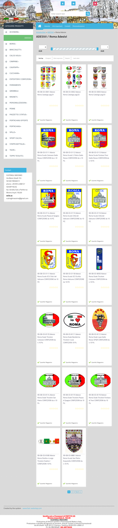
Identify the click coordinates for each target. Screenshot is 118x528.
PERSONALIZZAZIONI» (18, 102)
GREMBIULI (14, 91)
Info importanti (57, 26)
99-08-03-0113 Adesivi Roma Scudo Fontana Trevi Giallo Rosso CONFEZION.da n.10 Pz (99, 156)
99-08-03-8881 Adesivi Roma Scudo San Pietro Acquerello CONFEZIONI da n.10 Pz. (73, 459)
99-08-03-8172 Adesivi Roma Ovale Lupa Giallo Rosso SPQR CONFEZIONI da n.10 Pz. (99, 338)
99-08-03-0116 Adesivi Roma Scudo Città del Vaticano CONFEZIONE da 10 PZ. (99, 217)
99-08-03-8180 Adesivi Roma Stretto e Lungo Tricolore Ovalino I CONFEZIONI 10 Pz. (46, 459)
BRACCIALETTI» (16, 49)
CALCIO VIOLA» (15, 55)
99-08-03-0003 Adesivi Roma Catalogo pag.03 (97, 93)
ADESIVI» (28, 37)
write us (9, 195)
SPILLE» (13, 132)
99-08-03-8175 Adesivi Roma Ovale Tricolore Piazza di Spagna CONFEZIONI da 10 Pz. (73, 399)
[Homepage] (40, 26)
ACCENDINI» (14, 32)
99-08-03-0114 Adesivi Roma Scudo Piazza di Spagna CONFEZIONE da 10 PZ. (48, 216)
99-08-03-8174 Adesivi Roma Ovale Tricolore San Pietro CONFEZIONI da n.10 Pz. (47, 399)
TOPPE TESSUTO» (17, 155)
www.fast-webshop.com (32, 508)
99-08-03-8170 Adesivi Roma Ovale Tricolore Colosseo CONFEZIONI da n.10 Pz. (46, 338)
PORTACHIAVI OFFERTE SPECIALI (19, 121)
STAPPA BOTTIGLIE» (17, 144)
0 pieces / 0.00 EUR (105, 2)
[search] (88, 14)
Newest (67, 58)
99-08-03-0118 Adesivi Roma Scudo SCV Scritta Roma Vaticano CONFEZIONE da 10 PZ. (73, 277)
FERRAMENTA (15, 85)
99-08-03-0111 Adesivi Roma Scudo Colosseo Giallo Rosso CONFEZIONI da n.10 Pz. (47, 156)
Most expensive (58, 58)
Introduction (41, 32)
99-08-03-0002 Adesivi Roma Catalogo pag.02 (72, 93)
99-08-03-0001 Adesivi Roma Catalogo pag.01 (46, 93)
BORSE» (13, 43)
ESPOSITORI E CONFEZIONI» (21, 79)
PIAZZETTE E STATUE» (18, 114)
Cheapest (48, 58)
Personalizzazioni (78, 26)
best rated (76, 58)
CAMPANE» (14, 61)
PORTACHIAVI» (15, 126)
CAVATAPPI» (14, 67)
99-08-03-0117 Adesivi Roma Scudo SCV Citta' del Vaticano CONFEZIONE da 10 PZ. (47, 277)
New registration (82, 3)
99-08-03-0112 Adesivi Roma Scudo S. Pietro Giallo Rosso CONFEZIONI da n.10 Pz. (73, 156)
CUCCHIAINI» (15, 73)
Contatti (67, 26)
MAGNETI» (14, 96)
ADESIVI (50, 32)
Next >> (78, 492)
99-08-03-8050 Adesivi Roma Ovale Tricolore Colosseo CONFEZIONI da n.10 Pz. (98, 277)
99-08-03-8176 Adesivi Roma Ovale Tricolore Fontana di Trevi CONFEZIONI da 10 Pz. (100, 399)
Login (67, 3)
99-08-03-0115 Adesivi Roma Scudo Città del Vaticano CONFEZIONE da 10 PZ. (73, 217)
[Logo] (19, 14)
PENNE (12, 108)
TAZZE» (13, 149)
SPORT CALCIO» (16, 138)
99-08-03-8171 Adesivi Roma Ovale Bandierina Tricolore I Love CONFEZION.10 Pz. (72, 338)
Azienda (47, 26)
